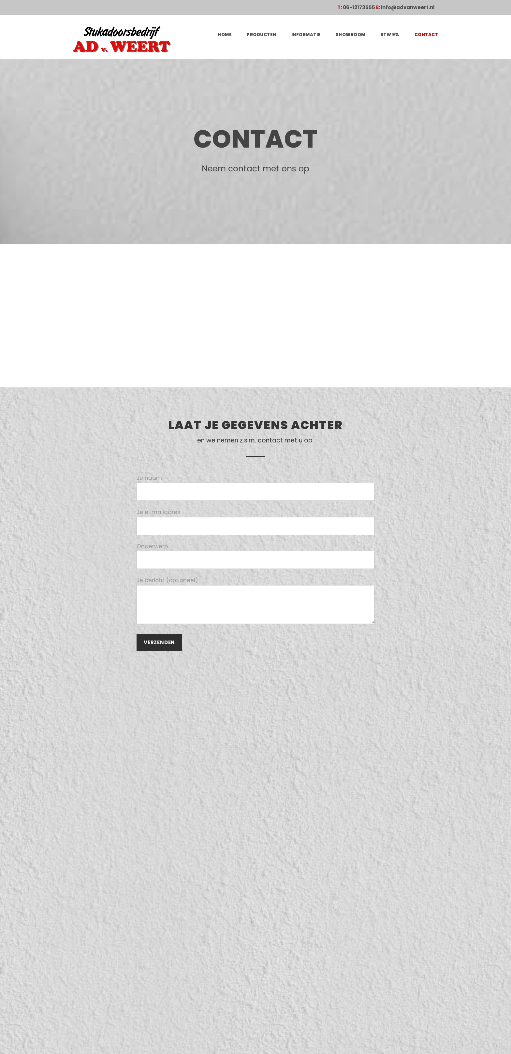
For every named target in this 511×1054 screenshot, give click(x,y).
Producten (269, 34)
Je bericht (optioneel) (255, 596)
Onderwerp (255, 551)
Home (233, 34)
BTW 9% (393, 34)
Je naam (255, 487)
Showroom (355, 34)
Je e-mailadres (255, 519)
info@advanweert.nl (411, 7)
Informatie (312, 34)
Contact (427, 34)
